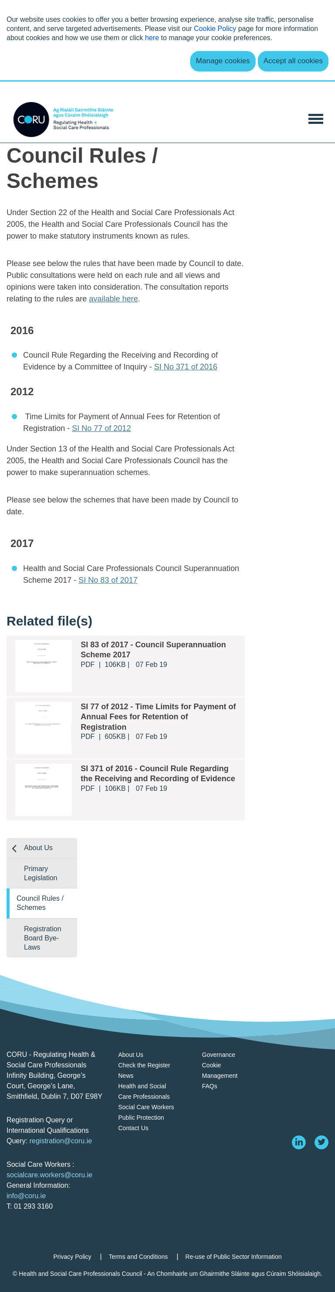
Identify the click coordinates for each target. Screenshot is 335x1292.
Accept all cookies (293, 61)
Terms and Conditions (138, 1256)
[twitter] (321, 1142)
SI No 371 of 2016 (185, 366)
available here (113, 298)
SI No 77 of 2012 (101, 428)
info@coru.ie (26, 1196)
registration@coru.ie (60, 1141)
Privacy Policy (72, 1256)
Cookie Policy (215, 28)
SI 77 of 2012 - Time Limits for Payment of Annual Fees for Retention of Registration (158, 716)
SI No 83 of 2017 (108, 580)
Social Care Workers (146, 1107)
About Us (38, 847)
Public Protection (141, 1117)
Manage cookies (223, 61)
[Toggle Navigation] (316, 118)
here (152, 37)
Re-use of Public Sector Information (233, 1256)
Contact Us (133, 1128)
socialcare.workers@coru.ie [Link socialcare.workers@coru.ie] (49, 1175)
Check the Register (144, 1065)
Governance (218, 1054)
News (125, 1075)
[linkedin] (299, 1142)
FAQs (209, 1086)
